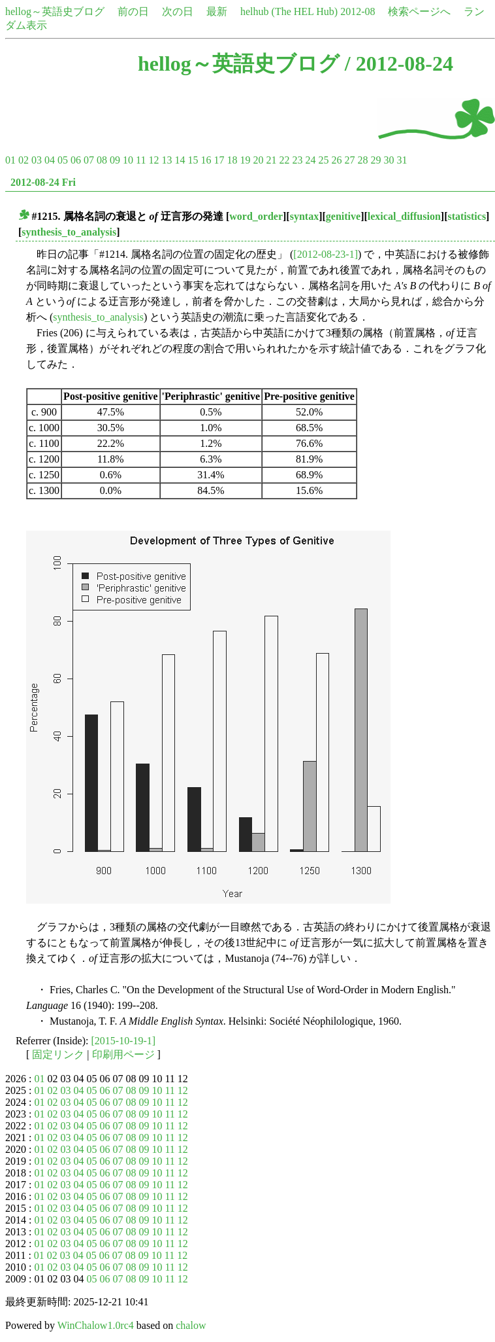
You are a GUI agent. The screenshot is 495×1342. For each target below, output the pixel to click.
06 (76, 160)
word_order (256, 216)
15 (192, 160)
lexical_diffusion (404, 216)
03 (36, 160)
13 (166, 160)
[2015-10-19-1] (123, 1040)
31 (401, 160)
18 (232, 160)
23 (297, 160)
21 (271, 160)
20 (258, 160)
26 (336, 160)
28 (362, 160)
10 (128, 160)
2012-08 (357, 11)
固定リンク (58, 1054)
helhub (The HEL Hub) (289, 11)
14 (179, 160)
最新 (216, 11)
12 (153, 160)
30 (388, 160)
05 (62, 160)
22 (284, 160)
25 (323, 160)
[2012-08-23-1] (325, 254)
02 (23, 160)
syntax (304, 216)
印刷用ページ (123, 1054)
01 (10, 160)
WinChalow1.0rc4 (95, 1325)
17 (219, 160)
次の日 (177, 11)
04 (49, 160)
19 (245, 160)
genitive (343, 216)
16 (205, 160)
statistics (466, 216)
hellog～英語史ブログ (54, 11)
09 (115, 160)
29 (375, 160)
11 (141, 160)
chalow (191, 1325)
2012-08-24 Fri (43, 182)
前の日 (133, 11)
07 (89, 160)
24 (310, 160)
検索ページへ (419, 11)
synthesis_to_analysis (69, 232)
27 (349, 160)
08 (102, 160)
